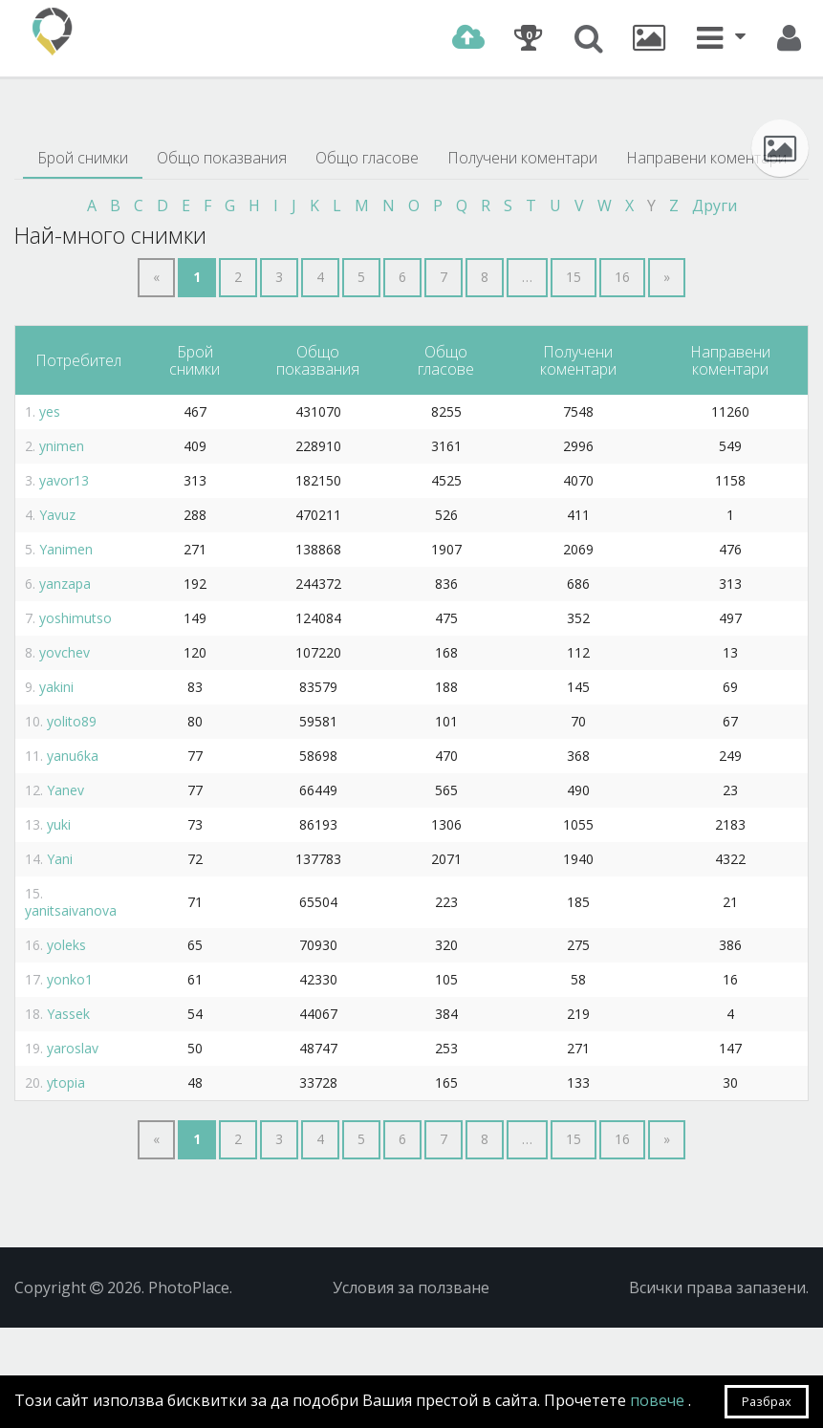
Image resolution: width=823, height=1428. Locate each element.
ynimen (61, 446)
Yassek (68, 1014)
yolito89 (72, 721)
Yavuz (57, 515)
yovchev (64, 652)
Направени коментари (706, 157)
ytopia (66, 1082)
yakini (56, 687)
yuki (59, 824)
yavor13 (64, 480)
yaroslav (72, 1048)
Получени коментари (522, 157)
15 (573, 277)
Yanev (65, 790)
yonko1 (70, 979)
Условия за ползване (411, 1287)
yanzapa (65, 583)
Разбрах (766, 1401)
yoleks (66, 945)
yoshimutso (75, 618)
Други (714, 205)
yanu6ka (72, 755)
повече (659, 1400)
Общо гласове (367, 157)
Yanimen (66, 549)
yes (49, 411)
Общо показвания (222, 157)
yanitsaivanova (71, 910)
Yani (60, 859)
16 (622, 277)
